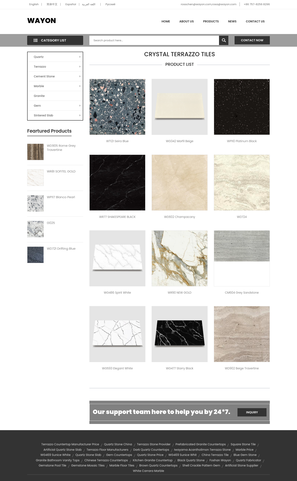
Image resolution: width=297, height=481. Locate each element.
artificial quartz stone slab (63, 450)
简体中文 (52, 4)
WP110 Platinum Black (242, 141)
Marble (57, 86)
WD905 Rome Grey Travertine (61, 148)
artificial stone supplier (241, 465)
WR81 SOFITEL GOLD (61, 171)
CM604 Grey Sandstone (242, 293)
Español (71, 4)
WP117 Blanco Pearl (61, 197)
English (34, 4)
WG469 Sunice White (55, 455)
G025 (51, 223)
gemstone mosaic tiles (88, 465)
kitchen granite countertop (152, 460)
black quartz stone (191, 460)
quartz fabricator (248, 460)
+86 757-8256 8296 (257, 4)
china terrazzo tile (215, 455)
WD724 (242, 217)
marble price (244, 450)
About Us (186, 21)
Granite (39, 96)
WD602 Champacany (179, 217)
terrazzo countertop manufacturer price (70, 444)
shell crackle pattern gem (201, 465)
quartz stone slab (88, 455)
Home (166, 21)
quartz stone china (118, 444)
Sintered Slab (57, 115)
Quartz (57, 57)
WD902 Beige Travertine (242, 368)
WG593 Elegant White (117, 368)
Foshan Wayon (220, 460)
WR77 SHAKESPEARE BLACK (117, 217)
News (232, 21)
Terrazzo (57, 66)
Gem (57, 105)
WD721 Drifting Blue (61, 249)
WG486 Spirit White (117, 293)
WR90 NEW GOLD (179, 293)
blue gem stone (245, 455)
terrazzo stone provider (153, 444)
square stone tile (243, 444)
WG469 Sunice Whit (182, 455)
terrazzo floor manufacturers (107, 450)
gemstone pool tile (52, 465)
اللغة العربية (88, 4)
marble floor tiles (122, 465)
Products (211, 21)
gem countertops (119, 455)
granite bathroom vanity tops (57, 460)
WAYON (41, 21)
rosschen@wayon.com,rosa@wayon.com (208, 4)
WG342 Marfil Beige (179, 141)
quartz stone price (150, 455)
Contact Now (252, 40)
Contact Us (255, 21)
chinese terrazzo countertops (106, 460)
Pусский (110, 4)
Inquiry (252, 412)
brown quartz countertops (158, 465)
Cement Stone (57, 76)
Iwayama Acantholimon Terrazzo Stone (202, 450)
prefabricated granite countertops (200, 444)
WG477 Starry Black (179, 368)
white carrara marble (148, 471)
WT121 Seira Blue (117, 141)
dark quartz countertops (151, 450)
